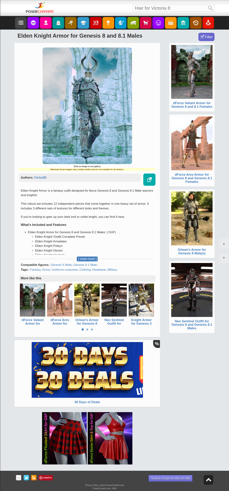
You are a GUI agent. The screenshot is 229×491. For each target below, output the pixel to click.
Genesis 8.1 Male (85, 265)
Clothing (85, 269)
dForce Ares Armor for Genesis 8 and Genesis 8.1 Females (192, 178)
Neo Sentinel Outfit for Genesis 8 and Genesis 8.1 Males (192, 324)
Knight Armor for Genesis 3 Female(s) (141, 323)
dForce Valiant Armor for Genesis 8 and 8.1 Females (33, 325)
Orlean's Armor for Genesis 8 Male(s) (87, 323)
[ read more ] (87, 259)
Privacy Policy (92, 485)
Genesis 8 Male (61, 265)
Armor (46, 269)
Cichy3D (40, 177)
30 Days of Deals (87, 402)
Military (112, 269)
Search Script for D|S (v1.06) (170, 478)
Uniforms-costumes (65, 269)
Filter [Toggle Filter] (209, 37)
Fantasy (35, 269)
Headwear (99, 269)
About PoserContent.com (112, 485)
